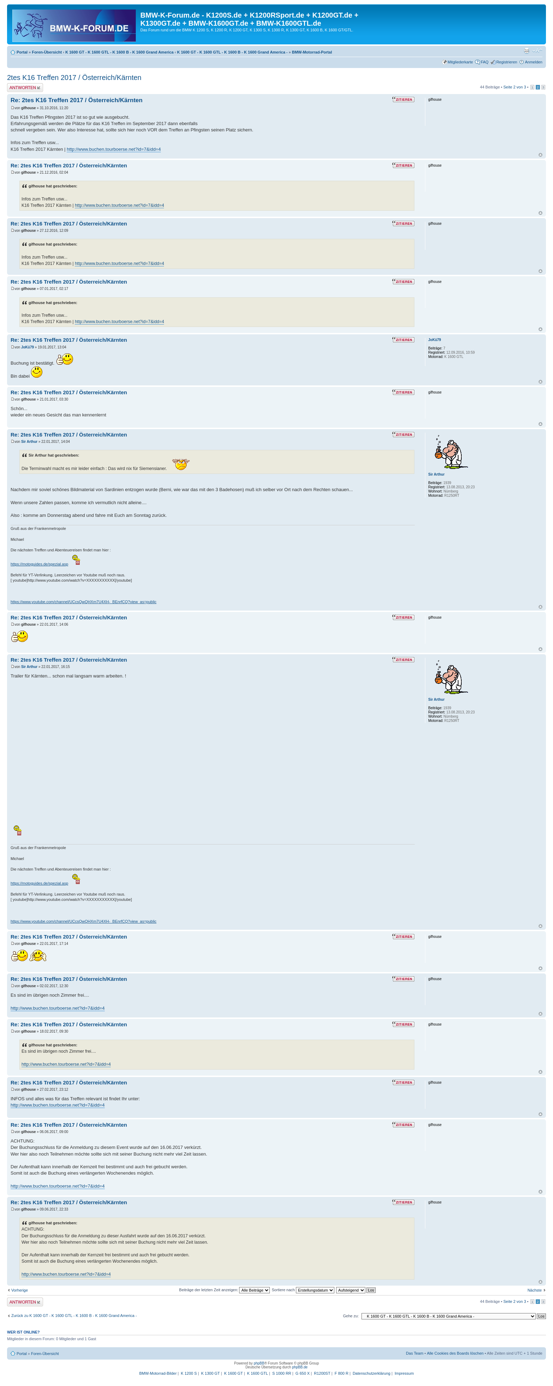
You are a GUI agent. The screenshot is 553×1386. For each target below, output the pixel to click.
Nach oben (540, 155)
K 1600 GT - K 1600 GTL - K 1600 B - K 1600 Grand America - (232, 52)
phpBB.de (300, 1367)
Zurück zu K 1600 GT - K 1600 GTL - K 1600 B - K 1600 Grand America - (74, 1315)
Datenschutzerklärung (371, 1373)
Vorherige (19, 1290)
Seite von (514, 87)
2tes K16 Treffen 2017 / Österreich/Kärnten (74, 77)
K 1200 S (189, 1373)
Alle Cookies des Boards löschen (455, 1353)
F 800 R (341, 1373)
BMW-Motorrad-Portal (312, 52)
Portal (22, 52)
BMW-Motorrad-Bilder (158, 1373)
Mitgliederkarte (460, 62)
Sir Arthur (29, 442)
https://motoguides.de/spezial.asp (39, 564)
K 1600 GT (233, 1373)
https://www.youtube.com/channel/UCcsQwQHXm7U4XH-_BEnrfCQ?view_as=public (84, 602)
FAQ (484, 62)
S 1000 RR (281, 1373)
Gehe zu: (351, 1316)
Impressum (404, 1373)
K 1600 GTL (257, 1373)
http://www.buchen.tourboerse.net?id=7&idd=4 (114, 149)
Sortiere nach (303, 1290)
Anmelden (533, 62)
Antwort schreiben (25, 87)
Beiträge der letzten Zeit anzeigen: (224, 1290)
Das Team (414, 1353)
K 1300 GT (210, 1373)
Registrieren (506, 62)
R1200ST (322, 1373)
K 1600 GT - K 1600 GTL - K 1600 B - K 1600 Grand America (119, 52)
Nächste (535, 1290)
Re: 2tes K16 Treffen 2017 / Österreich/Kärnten (76, 100)
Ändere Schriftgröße (537, 51)
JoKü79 (27, 347)
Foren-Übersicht (47, 52)
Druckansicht (526, 51)
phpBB (259, 1363)
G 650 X (303, 1373)
